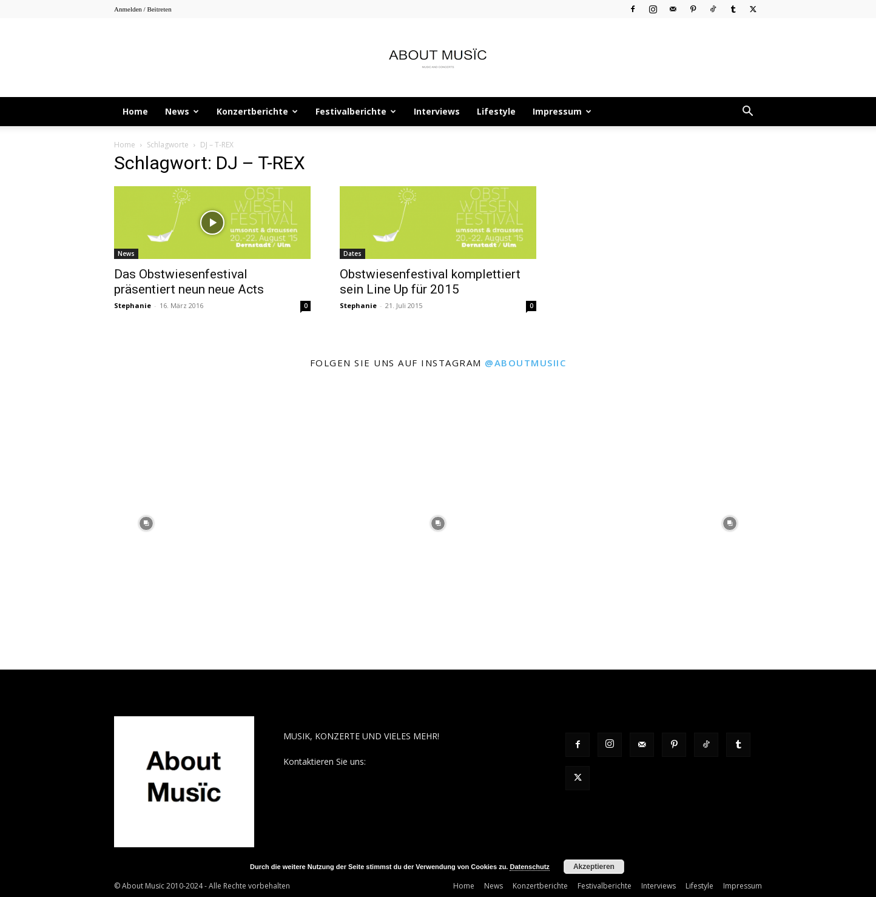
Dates (352, 253)
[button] (747, 112)
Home (135, 111)
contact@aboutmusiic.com (420, 761)
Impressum (562, 111)
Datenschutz (529, 866)
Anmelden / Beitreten (143, 9)
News (182, 111)
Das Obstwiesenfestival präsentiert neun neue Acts (189, 282)
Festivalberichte (355, 111)
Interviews (437, 111)
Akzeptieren (594, 866)
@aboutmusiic (525, 363)
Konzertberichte (257, 111)
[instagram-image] (146, 524)
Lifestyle (496, 111)
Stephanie (132, 305)
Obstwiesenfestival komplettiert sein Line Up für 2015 (430, 282)
